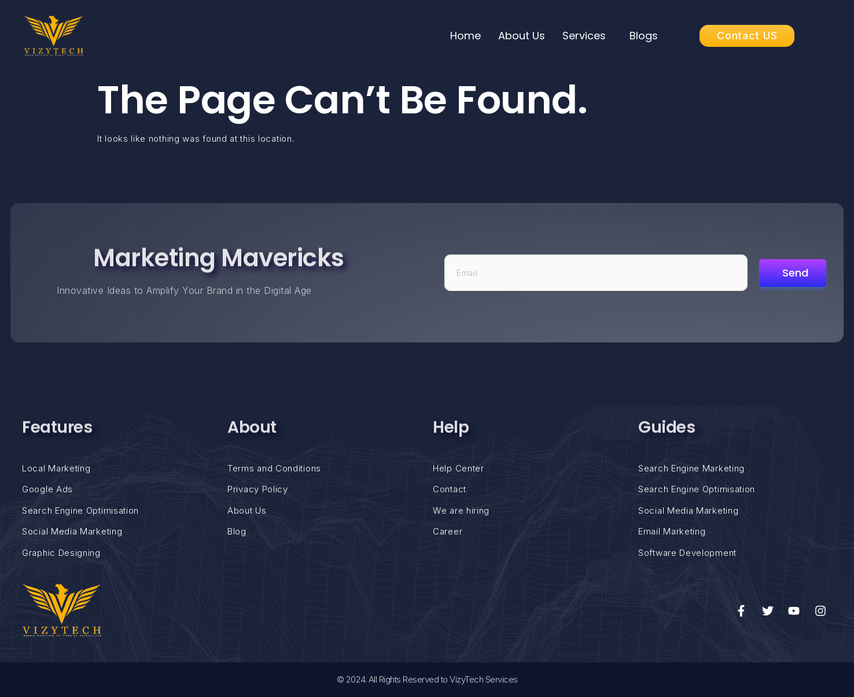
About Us (521, 35)
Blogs (644, 35)
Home (465, 35)
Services (584, 35)
